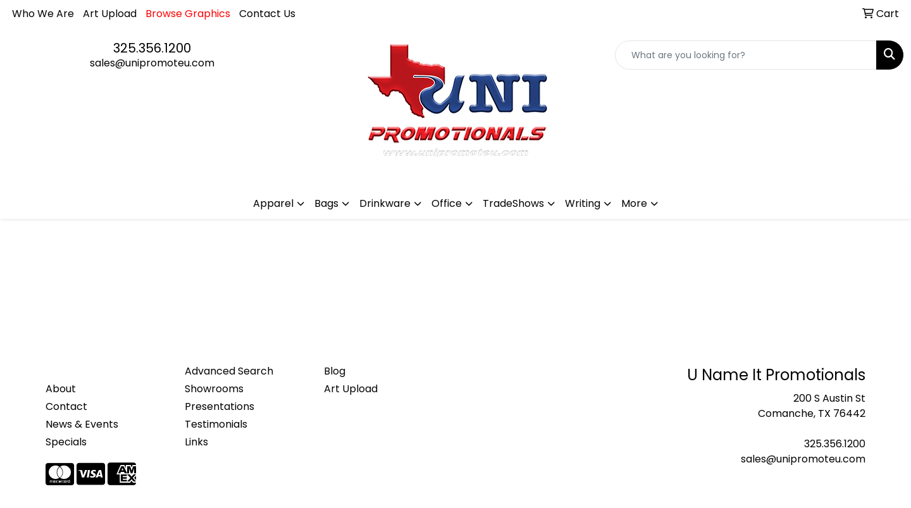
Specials (66, 442)
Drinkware (385, 203)
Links (196, 442)
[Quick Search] (746, 55)
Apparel (273, 203)
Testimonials (216, 424)
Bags (326, 203)
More (634, 203)
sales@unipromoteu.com (152, 63)
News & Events (82, 424)
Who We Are (43, 13)
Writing (582, 203)
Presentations (219, 406)
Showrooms (214, 388)
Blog (334, 371)
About (61, 388)
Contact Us (267, 13)
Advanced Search (229, 371)
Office (446, 203)
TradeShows (513, 203)
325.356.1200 (152, 48)
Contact (66, 406)
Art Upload (110, 13)
